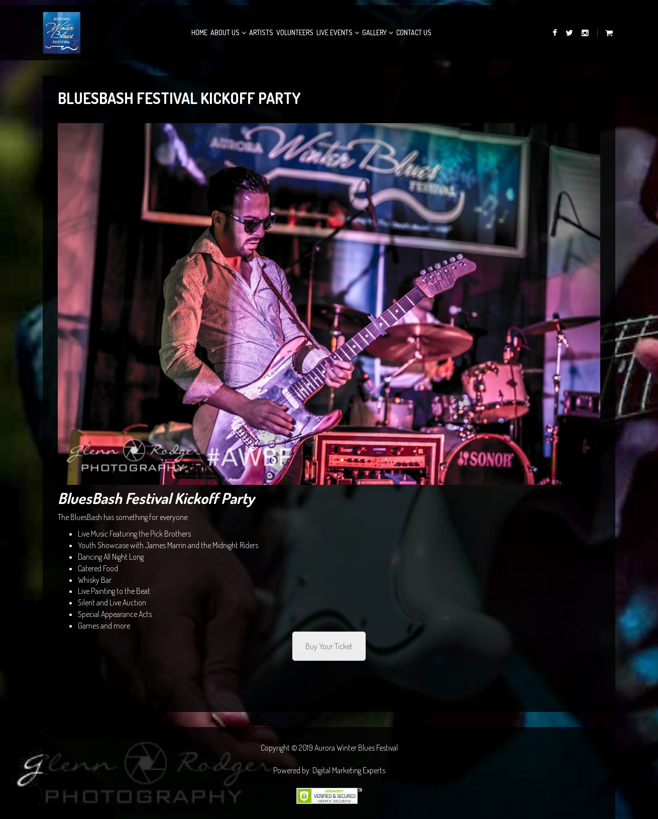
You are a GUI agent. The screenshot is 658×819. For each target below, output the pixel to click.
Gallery (374, 32)
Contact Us (413, 32)
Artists (261, 32)
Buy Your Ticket (329, 646)
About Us (225, 32)
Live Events (334, 32)
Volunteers (294, 32)
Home (199, 32)
